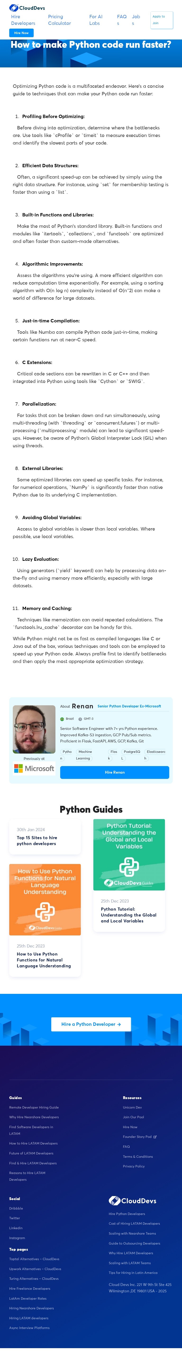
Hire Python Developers (127, 1214)
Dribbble (16, 1208)
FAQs (122, 20)
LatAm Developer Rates (27, 1298)
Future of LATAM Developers (31, 1153)
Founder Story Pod (140, 1137)
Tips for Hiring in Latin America (133, 1273)
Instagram (17, 1238)
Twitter (14, 1218)
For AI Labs (96, 20)
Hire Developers (23, 20)
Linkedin (16, 1228)
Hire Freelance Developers (29, 1288)
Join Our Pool (133, 1117)
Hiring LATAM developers (28, 1318)
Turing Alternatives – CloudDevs (34, 1279)
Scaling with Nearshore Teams (132, 1233)
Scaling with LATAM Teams (130, 1263)
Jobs (136, 20)
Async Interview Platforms (29, 1328)
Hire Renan (115, 772)
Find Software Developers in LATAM (31, 1131)
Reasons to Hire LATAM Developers (27, 1176)
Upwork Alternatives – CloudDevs (35, 1269)
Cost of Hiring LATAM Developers (134, 1223)
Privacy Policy (134, 1166)
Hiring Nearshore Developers (31, 1308)
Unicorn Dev (132, 1107)
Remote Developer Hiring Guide (34, 1107)
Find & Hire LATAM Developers (33, 1163)
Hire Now (130, 1127)
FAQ (126, 1147)
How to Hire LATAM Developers (33, 1143)
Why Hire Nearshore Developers (34, 1117)
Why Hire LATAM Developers (131, 1253)
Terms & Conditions (138, 1156)
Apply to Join (159, 20)
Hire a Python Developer (91, 1024)
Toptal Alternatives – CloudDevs (34, 1259)
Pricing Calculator (59, 20)
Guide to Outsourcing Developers (134, 1243)
